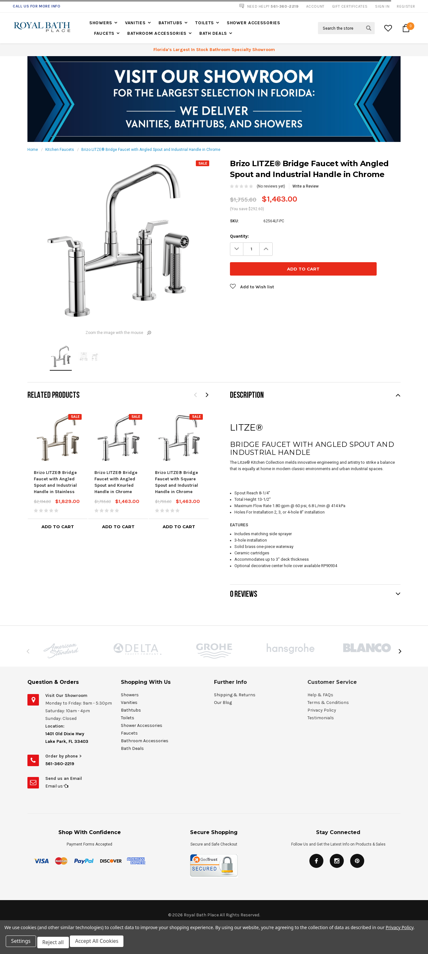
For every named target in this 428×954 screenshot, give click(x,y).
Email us (56, 786)
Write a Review (305, 186)
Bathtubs (171, 23)
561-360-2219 (59, 763)
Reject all (55, 943)
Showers (100, 23)
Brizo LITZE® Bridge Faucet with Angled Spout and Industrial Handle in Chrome (150, 149)
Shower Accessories (253, 23)
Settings (22, 943)
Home (32, 149)
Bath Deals (213, 33)
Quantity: (239, 236)
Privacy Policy (399, 930)
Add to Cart (57, 526)
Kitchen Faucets (59, 149)
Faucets (104, 33)
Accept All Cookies (100, 943)
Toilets (204, 23)
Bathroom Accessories (157, 33)
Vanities (135, 23)
